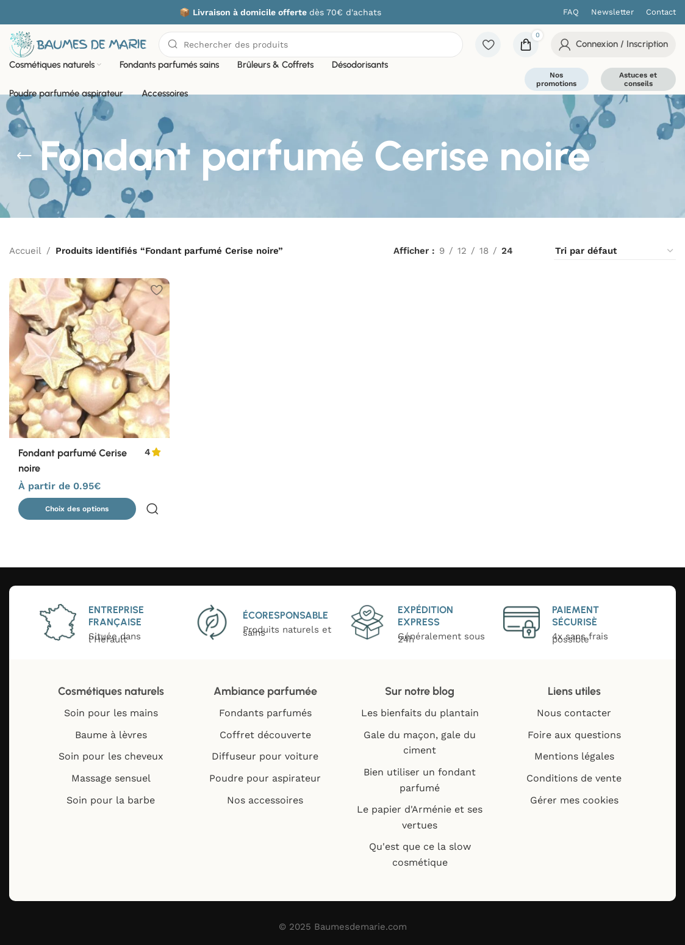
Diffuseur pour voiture (265, 756)
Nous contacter (574, 713)
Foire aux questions (574, 735)
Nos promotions (556, 79)
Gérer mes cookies (574, 800)
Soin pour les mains (111, 713)
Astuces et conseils (638, 79)
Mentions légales (574, 756)
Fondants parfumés (265, 713)
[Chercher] (311, 44)
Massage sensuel (111, 778)
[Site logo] (77, 43)
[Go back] (24, 156)
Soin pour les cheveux (111, 756)
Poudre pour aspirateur (265, 778)
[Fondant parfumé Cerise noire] (88, 357)
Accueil (25, 250)
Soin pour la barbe (110, 800)
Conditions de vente (574, 778)
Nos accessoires (265, 800)
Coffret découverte (265, 735)
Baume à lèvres (111, 735)
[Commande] (615, 251)
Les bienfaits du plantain (420, 713)
